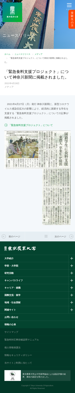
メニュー (69, 9)
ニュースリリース (22, 54)
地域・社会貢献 (12, 302)
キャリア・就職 (12, 287)
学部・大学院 (11, 265)
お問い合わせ (11, 317)
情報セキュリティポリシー (18, 355)
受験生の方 (72, 19)
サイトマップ (11, 332)
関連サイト (10, 309)
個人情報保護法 (12, 347)
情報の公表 (10, 324)
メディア (39, 54)
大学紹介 (9, 258)
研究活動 (9, 273)
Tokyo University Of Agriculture (42, 385)
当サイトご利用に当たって (18, 363)
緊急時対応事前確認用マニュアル (21, 339)
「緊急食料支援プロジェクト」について (31, 125)
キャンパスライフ (13, 280)
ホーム (7, 54)
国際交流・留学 (12, 295)
